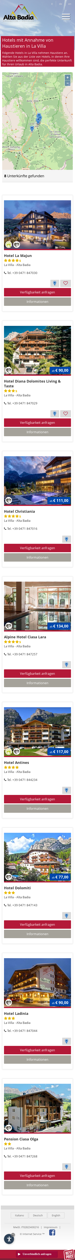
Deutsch (38, 1215)
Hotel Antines (16, 762)
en (69, 4)
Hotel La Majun (18, 255)
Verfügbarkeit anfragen (37, 292)
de (60, 4)
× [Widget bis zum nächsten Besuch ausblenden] (13, 1234)
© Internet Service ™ (32, 1234)
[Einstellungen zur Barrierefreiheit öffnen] (9, 1239)
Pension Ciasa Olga (21, 1139)
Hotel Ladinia (16, 1013)
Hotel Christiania (19, 511)
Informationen (37, 301)
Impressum (50, 1227)
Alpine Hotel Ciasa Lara (25, 637)
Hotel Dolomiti (17, 887)
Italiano (19, 1215)
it (52, 4)
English (56, 1215)
